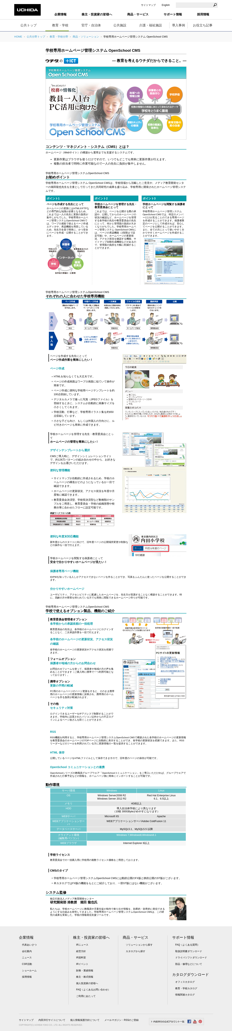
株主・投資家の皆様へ (91, 937)
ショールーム (29, 970)
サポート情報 (183, 937)
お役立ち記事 (202, 25)
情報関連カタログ (185, 994)
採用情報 (203, 14)
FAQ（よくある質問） (187, 944)
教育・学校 (60, 25)
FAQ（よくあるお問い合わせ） (93, 989)
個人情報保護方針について (85, 1020)
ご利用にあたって (86, 996)
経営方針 (81, 951)
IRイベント (82, 964)
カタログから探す (135, 951)
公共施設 (119, 25)
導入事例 (178, 25)
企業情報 (26, 937)
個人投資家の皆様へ (87, 983)
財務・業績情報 (84, 970)
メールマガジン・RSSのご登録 (121, 1020)
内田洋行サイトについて (51, 1020)
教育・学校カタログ (186, 988)
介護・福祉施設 (150, 25)
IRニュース (82, 944)
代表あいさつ (29, 944)
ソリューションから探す (139, 944)
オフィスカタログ (185, 981)
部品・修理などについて (188, 964)
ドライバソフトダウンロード (191, 957)
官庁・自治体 (91, 25)
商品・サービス (135, 937)
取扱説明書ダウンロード (188, 951)
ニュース (27, 957)
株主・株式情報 (84, 976)
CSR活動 (27, 964)
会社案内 (27, 951)
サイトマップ (148, 5)
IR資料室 (81, 957)
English (166, 5)
